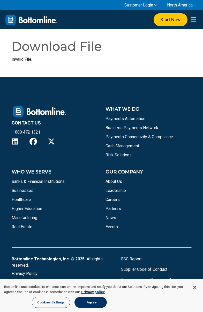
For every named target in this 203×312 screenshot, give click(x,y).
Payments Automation (125, 118)
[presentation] (193, 19)
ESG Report (131, 258)
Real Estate (22, 226)
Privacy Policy (24, 273)
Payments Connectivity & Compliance (139, 136)
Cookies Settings (51, 302)
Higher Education (27, 208)
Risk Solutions (119, 154)
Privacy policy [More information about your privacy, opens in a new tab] (93, 292)
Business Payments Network (132, 127)
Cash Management (122, 145)
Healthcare (21, 199)
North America (180, 5)
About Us (114, 181)
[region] (101, 295)
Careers (113, 199)
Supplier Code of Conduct (144, 269)
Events (112, 226)
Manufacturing (24, 217)
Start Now (170, 19)
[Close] (194, 287)
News (111, 217)
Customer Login (138, 5)
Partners (113, 208)
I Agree (91, 302)
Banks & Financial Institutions (38, 181)
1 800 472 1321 (26, 132)
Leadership (116, 190)
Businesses (22, 190)
